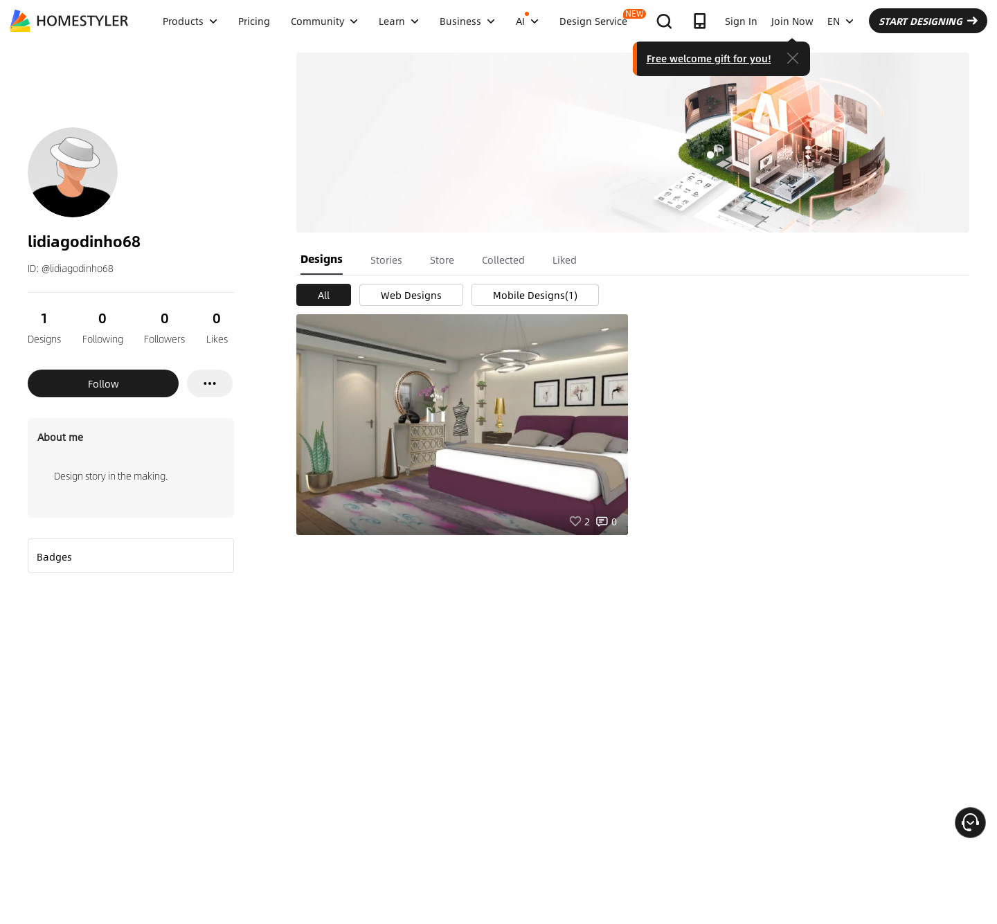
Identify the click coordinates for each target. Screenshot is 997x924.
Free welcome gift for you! (709, 58)
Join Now (792, 20)
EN (840, 20)
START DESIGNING (928, 20)
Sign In (741, 20)
